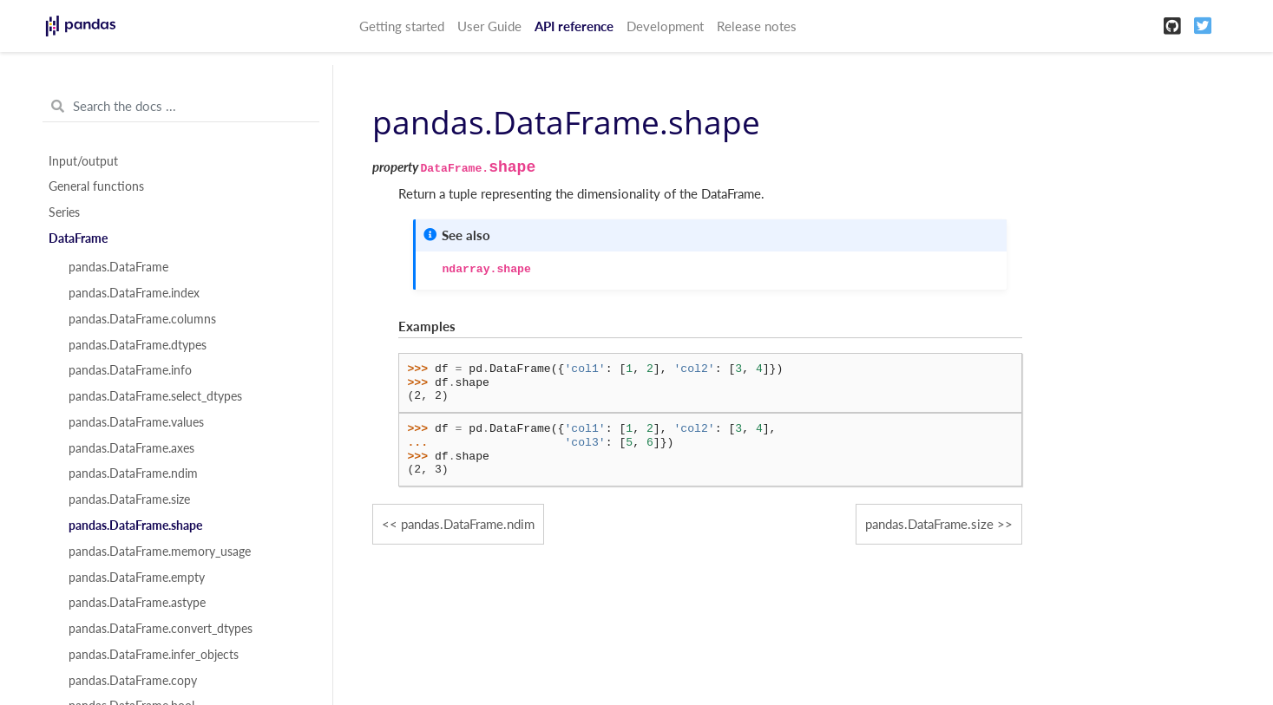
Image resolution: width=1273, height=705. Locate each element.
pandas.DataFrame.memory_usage (160, 551)
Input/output (83, 161)
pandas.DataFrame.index (134, 293)
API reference (574, 26)
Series (64, 212)
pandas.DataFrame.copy (133, 681)
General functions (96, 186)
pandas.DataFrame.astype (137, 603)
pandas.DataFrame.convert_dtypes (161, 629)
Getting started (401, 26)
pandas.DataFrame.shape (135, 525)
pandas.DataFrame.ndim (133, 473)
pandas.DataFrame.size (129, 499)
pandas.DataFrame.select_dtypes (155, 396)
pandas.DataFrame (118, 267)
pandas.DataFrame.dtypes (138, 345)
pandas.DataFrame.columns (142, 319)
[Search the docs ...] (181, 106)
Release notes (757, 26)
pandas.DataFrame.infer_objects (154, 655)
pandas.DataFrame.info (130, 370)
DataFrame (78, 238)
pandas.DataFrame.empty (137, 577)
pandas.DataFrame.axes (131, 448)
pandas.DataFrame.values (136, 422)
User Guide (489, 26)
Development (665, 26)
